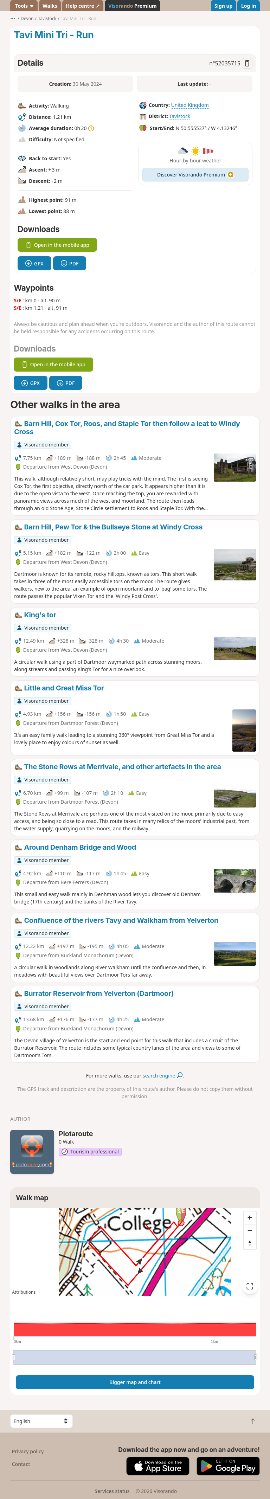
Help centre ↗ (82, 5)
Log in (248, 5)
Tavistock (180, 116)
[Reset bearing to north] (250, 1243)
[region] (135, 1252)
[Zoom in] (250, 1217)
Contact (21, 1464)
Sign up (223, 5)
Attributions (24, 1292)
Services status (112, 1491)
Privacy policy (28, 1451)
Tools (24, 5)
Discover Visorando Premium (195, 174)
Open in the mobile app (57, 245)
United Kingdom (189, 105)
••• (12, 18)
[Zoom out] (250, 1230)
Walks (50, 5)
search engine (162, 1075)
